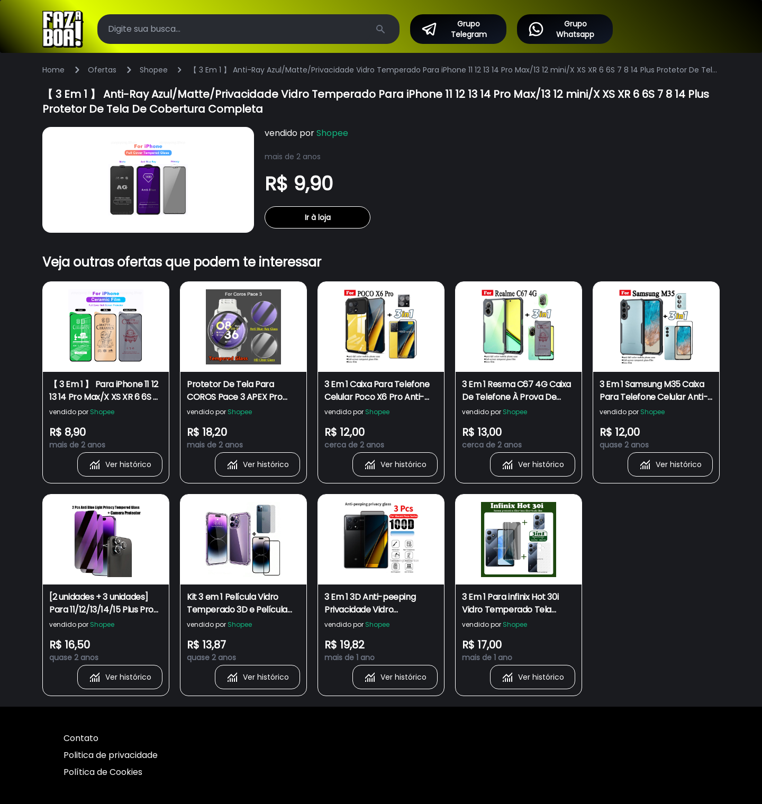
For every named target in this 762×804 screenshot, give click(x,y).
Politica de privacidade (111, 755)
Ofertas (102, 70)
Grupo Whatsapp (561, 29)
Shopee (154, 70)
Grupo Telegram (454, 29)
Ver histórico (119, 464)
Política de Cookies (103, 772)
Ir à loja (318, 217)
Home (53, 70)
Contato (81, 738)
